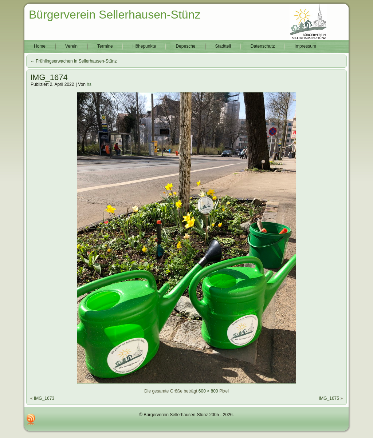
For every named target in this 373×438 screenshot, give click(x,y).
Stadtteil (223, 46)
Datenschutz (263, 46)
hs (89, 84)
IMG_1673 (44, 398)
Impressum (305, 46)
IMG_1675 (329, 398)
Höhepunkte (144, 46)
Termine (105, 46)
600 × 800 (208, 391)
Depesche (185, 46)
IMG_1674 (49, 77)
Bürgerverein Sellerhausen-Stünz (114, 14)
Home (40, 46)
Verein (71, 46)
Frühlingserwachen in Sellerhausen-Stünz (73, 61)
